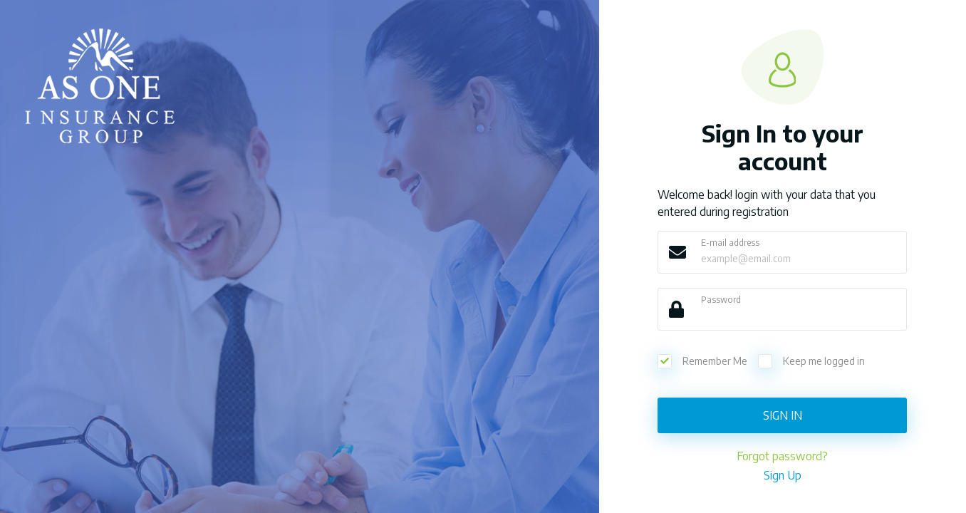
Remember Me (702, 361)
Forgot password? (782, 456)
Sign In (782, 415)
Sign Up (782, 475)
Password (721, 299)
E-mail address (730, 242)
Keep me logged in (811, 361)
